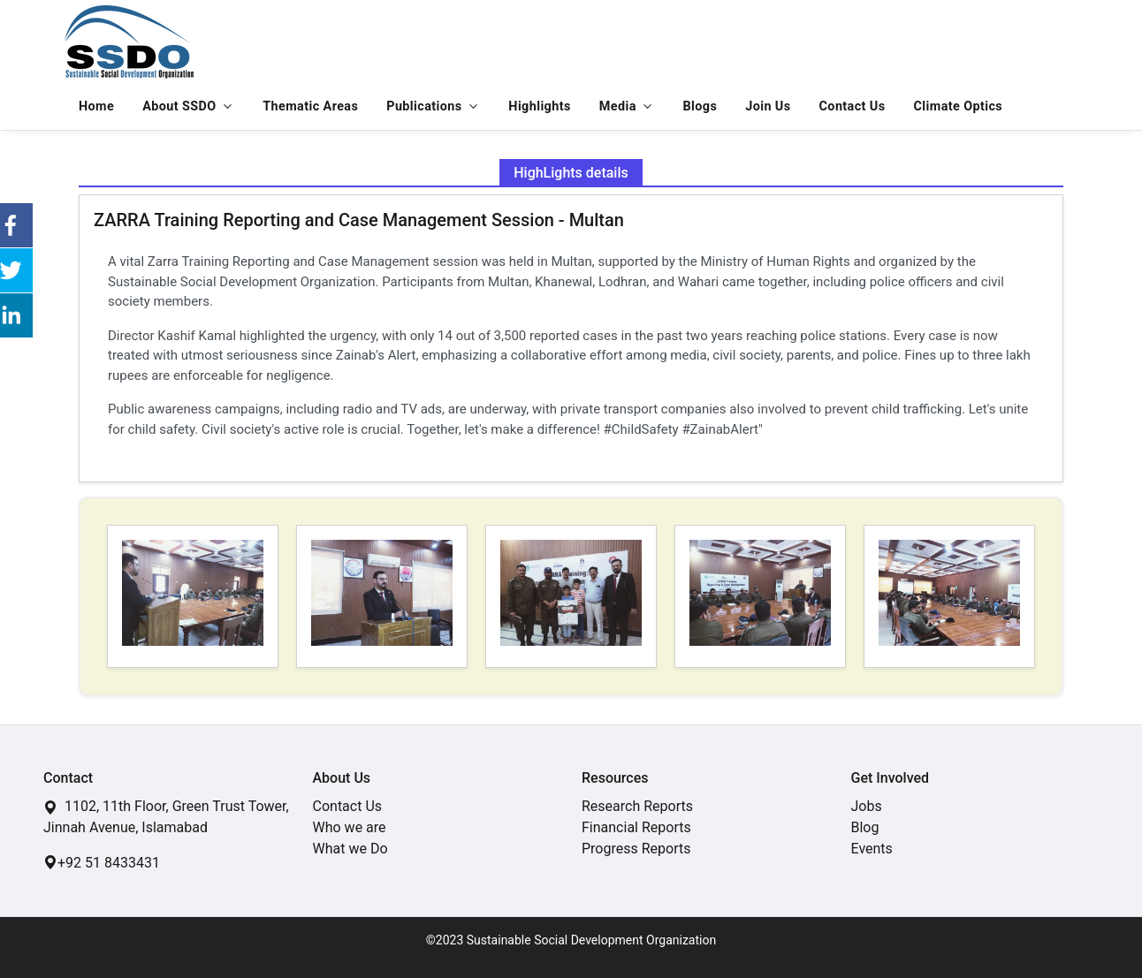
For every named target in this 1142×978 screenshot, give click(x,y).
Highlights (539, 106)
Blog (865, 827)
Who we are (349, 827)
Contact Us (852, 106)
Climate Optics (958, 106)
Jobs (866, 806)
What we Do (350, 848)
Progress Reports (636, 848)
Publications (423, 106)
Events (872, 848)
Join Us (767, 106)
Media (617, 106)
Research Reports (637, 806)
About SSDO (179, 106)
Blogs (700, 106)
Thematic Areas (310, 106)
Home (96, 106)
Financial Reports (636, 827)
